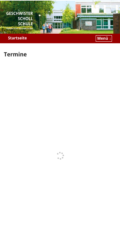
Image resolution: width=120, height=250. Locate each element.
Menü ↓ (104, 38)
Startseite (17, 38)
